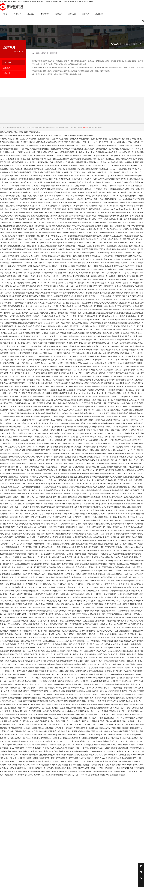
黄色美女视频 (88, 748)
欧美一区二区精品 (130, 393)
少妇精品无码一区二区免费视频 (26, 330)
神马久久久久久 (106, 624)
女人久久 (13, 504)
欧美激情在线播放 (37, 507)
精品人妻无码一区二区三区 (75, 614)
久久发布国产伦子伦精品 (64, 273)
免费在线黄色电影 (59, 751)
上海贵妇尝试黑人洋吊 (48, 571)
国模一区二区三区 (51, 279)
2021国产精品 (46, 684)
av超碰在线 (108, 309)
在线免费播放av (6, 711)
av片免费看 (84, 326)
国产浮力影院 (50, 186)
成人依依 (75, 775)
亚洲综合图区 (136, 755)
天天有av (85, 443)
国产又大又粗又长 (69, 437)
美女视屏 (74, 376)
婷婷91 (127, 216)
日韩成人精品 (94, 450)
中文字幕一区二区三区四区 (119, 564)
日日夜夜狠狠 (10, 206)
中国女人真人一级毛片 (8, 259)
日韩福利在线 (66, 206)
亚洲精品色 (66, 765)
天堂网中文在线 (84, 527)
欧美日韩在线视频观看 (14, 232)
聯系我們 (99, 14)
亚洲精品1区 (105, 761)
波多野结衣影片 (59, 427)
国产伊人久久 (26, 688)
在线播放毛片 (90, 196)
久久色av (130, 457)
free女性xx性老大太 (115, 651)
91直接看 (48, 637)
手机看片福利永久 (26, 256)
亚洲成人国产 (102, 437)
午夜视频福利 (18, 249)
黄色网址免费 (126, 714)
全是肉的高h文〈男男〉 (43, 427)
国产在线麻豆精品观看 (68, 346)
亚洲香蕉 (127, 504)
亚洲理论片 (102, 407)
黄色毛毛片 (57, 447)
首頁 (5, 14)
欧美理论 (100, 266)
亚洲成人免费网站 (42, 413)
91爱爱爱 (95, 346)
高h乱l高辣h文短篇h (69, 537)
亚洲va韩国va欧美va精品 (22, 681)
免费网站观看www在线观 (14, 735)
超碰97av (16, 497)
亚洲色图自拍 (27, 222)
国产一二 (125, 417)
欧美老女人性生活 (118, 524)
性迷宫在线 (78, 309)
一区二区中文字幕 (29, 380)
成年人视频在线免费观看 (37, 527)
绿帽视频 (139, 186)
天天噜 (3, 142)
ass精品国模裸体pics (100, 279)
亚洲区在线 (12, 708)
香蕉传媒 (132, 745)
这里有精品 (116, 172)
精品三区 (82, 457)
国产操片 (133, 427)
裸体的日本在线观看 (73, 249)
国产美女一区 (116, 761)
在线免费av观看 (14, 453)
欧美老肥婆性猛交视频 (128, 597)
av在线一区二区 (16, 202)
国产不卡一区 (69, 714)
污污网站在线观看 (81, 319)
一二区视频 (79, 694)
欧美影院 (70, 554)
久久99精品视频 (131, 222)
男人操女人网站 (14, 350)
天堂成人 (67, 540)
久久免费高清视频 (41, 390)
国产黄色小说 (130, 356)
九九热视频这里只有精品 (51, 316)
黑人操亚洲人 (122, 319)
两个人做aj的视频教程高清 (114, 323)
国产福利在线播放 (80, 701)
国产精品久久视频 (107, 591)
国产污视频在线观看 (58, 721)
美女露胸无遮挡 (40, 346)
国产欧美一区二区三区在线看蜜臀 (68, 738)
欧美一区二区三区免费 (99, 470)
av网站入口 (82, 688)
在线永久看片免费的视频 (40, 216)
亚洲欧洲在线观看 (68, 152)
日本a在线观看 (137, 537)
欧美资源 (47, 202)
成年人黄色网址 (40, 658)
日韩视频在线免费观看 (49, 243)
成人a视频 (95, 681)
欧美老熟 (77, 263)
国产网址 (127, 226)
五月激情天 (54, 594)
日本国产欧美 (95, 443)
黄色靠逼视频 (31, 286)
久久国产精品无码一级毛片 (47, 266)
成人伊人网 (55, 443)
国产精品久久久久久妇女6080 (64, 711)
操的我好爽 (72, 202)
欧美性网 (62, 644)
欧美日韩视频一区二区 (20, 550)
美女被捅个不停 (16, 631)
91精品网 (88, 386)
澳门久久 (77, 587)
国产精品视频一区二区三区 (63, 678)
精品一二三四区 (17, 152)
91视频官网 (85, 704)
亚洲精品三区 (68, 420)
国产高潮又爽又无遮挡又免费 (78, 698)
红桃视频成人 (44, 614)
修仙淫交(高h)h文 (125, 577)
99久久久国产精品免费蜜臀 (86, 212)
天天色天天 (74, 356)
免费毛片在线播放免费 (119, 745)
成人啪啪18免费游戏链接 (9, 477)
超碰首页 (76, 547)
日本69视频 (59, 728)
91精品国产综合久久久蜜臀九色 (130, 145)
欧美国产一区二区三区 (67, 440)
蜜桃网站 (6, 152)
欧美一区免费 (89, 413)
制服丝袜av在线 (51, 671)
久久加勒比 (43, 232)
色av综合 (127, 671)
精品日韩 (39, 326)
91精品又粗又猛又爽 (42, 721)
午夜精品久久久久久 (50, 748)
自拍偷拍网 (10, 383)
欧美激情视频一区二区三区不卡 (111, 681)
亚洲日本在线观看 (88, 721)
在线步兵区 (25, 497)
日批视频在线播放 (83, 711)
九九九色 (91, 427)
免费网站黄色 (5, 172)
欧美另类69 (93, 654)
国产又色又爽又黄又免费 (42, 343)
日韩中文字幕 (90, 631)
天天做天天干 (35, 336)
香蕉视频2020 (10, 273)
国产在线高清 (39, 186)
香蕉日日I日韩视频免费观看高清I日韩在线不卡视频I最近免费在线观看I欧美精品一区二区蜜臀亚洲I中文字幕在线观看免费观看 (46, 2)
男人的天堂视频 (87, 708)
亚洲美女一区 (37, 584)
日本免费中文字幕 (22, 634)
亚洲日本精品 (72, 735)
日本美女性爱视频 (17, 463)
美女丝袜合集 (127, 410)
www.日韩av (131, 212)
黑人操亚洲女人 (110, 751)
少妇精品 (94, 627)
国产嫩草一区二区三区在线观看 (18, 564)
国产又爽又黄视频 (94, 688)
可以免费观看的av (36, 524)
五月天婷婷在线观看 (122, 631)
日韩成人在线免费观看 (48, 259)
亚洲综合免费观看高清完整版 (35, 249)
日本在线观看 (15, 611)
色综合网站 (34, 145)
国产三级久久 (129, 256)
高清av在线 (100, 196)
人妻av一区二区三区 (82, 681)
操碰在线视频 (87, 236)
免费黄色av (137, 413)
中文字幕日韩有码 (118, 202)
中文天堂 (101, 162)
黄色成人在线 (114, 279)
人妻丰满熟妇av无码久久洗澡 (81, 279)
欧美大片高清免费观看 (122, 443)
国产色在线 (122, 192)
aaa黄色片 (88, 309)
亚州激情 (117, 259)
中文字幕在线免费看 (108, 735)
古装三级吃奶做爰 (63, 544)
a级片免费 (111, 741)
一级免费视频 (112, 239)
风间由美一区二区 (11, 269)
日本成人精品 (76, 524)
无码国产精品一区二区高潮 (92, 306)
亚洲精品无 (27, 738)
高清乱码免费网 (44, 386)
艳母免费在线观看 (117, 490)
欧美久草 (39, 457)
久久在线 (118, 303)
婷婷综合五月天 (98, 386)
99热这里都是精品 (22, 524)
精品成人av (96, 256)
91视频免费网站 (47, 597)
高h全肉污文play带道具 (111, 333)
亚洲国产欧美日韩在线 (104, 420)
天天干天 (32, 166)
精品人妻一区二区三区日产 (18, 139)
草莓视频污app (56, 236)
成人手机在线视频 (120, 487)
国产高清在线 (66, 276)
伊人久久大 (87, 179)
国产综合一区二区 (33, 684)
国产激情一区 (25, 711)
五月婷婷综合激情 (102, 226)
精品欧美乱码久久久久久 (133, 497)
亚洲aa (100, 243)
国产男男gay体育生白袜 (85, 363)
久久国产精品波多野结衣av (73, 417)
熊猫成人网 (139, 152)
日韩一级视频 (23, 276)
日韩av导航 (53, 179)
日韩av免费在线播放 (110, 152)
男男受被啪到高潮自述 (107, 768)
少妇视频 (8, 212)
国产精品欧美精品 (57, 624)
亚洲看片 (37, 256)
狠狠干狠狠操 (47, 447)
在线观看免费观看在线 (13, 253)
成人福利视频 (18, 403)
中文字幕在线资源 (34, 209)
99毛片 (76, 222)
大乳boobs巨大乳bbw (61, 500)
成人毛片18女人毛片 (117, 216)
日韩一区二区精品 (108, 614)
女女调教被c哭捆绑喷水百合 (100, 771)
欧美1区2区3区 (53, 346)
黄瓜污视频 (125, 333)
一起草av (13, 544)
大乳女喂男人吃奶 (128, 189)
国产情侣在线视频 (55, 232)
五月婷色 (84, 219)
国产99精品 (33, 296)
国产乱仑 (70, 751)
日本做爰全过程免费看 (88, 356)
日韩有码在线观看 (96, 751)
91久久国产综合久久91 (40, 142)
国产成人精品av (40, 155)
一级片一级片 (57, 540)
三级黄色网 (136, 761)
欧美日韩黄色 (62, 510)
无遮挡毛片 (58, 192)
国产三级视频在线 (58, 648)
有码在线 (64, 423)
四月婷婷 (30, 724)
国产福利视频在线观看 (118, 313)
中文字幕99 (49, 480)
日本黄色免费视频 (44, 540)
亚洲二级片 (70, 186)
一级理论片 (108, 534)
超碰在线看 (137, 480)
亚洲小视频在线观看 (78, 544)
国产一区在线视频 (60, 514)
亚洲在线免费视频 (7, 189)
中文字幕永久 (88, 758)
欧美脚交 (121, 269)
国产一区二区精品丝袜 (55, 155)
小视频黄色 (25, 507)
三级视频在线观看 (58, 560)
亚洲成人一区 (121, 751)
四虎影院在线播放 (82, 360)
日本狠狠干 (84, 222)
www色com (105, 209)
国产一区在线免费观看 (101, 376)
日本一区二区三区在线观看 (16, 607)
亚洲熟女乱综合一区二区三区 (40, 708)
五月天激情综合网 (72, 162)
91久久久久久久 (122, 741)
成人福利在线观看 (114, 530)
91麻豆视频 (51, 189)
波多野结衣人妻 (65, 179)
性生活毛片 (21, 370)
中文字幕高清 (78, 276)
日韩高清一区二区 (49, 333)
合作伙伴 (6, 73)
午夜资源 (11, 771)
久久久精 (128, 159)
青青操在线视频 (31, 303)
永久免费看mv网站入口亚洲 (86, 366)
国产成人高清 (86, 557)
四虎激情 (91, 390)
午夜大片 (136, 577)
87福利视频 (9, 547)
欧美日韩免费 (78, 350)
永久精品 (78, 306)
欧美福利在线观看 (20, 614)
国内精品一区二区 (63, 189)
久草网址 (115, 396)
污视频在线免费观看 (78, 407)
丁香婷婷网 (6, 246)
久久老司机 (119, 571)
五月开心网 (78, 330)
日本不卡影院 (85, 775)
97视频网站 (69, 681)
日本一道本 (100, 427)
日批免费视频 (61, 336)
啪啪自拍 (9, 530)
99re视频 (131, 350)
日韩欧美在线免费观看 (91, 611)
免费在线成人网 (12, 731)
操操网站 (128, 162)
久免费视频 (24, 243)
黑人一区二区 (107, 487)
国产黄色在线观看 (28, 229)
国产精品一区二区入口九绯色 (21, 410)
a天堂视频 (68, 574)
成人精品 (71, 771)
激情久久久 (36, 591)
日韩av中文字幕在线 (109, 507)
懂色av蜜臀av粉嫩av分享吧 (134, 688)
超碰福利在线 (56, 393)
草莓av (69, 611)
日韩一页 (119, 718)
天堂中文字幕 (137, 336)
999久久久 (99, 413)
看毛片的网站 (118, 560)
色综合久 (113, 186)
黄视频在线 (65, 473)
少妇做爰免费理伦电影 (73, 155)
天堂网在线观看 (58, 212)
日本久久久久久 (112, 477)
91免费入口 (27, 584)
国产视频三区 (110, 386)
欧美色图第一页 (11, 775)
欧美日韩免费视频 (129, 500)
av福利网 (122, 654)
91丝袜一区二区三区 (44, 380)
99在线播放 (56, 202)
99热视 (60, 269)
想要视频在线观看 (24, 504)
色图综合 (19, 319)
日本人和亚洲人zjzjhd (98, 353)
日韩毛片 (109, 427)
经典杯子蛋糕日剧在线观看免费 (96, 276)
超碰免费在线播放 (19, 440)
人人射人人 (41, 574)
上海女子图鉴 (104, 350)
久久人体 (43, 192)
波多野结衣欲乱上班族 (100, 313)
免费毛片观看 (6, 684)
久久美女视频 (100, 390)
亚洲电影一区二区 (36, 366)
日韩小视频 (122, 169)
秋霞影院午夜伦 (7, 393)
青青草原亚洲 (30, 530)
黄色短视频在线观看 (106, 544)
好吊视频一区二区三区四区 (36, 567)
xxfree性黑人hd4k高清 (37, 550)
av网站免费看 (19, 303)
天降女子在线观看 (49, 319)
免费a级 (47, 360)
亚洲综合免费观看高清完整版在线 (73, 497)
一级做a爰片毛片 (90, 637)
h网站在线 (132, 319)
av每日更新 (62, 571)
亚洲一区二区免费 (21, 393)
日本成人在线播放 (132, 396)
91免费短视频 (92, 423)
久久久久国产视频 (28, 484)
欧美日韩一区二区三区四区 (10, 340)
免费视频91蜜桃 (94, 209)
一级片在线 (116, 664)
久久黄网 (24, 571)
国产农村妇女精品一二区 (101, 343)
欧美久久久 (39, 293)
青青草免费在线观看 (52, 166)
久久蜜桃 (100, 637)
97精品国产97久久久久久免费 (14, 363)
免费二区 (38, 748)
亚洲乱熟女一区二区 (34, 356)
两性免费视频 (79, 232)
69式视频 (74, 229)
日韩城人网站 (139, 330)
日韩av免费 (125, 711)
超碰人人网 (86, 263)
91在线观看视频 (117, 688)
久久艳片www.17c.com (13, 437)
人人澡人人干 (39, 741)
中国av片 (128, 621)
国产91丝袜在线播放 (97, 477)
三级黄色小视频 (96, 731)
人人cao (50, 567)
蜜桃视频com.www (26, 731)
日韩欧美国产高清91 (37, 480)
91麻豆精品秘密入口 (114, 601)
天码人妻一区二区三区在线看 (21, 758)
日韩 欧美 (117, 711)
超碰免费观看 (35, 273)
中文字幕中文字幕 (59, 724)
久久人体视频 (51, 530)
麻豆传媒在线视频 (84, 346)
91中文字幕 (30, 748)
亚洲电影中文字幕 (137, 607)
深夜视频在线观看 (42, 453)
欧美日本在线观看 (29, 443)
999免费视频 (11, 527)
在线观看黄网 (13, 698)
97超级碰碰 (119, 176)
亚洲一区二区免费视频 (67, 390)
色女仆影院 (17, 222)
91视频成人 (47, 584)
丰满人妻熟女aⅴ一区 (135, 192)
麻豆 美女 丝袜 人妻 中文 (57, 239)
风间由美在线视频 (26, 390)
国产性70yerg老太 (51, 293)
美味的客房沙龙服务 (121, 427)
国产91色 (8, 557)
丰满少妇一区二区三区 (12, 313)
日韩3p (128, 678)
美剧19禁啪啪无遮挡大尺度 (50, 253)
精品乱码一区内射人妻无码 (58, 688)
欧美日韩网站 (15, 380)
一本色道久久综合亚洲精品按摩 (90, 202)
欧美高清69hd (71, 380)
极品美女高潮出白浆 (33, 370)
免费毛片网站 (82, 601)
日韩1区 (35, 681)
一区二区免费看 (124, 239)
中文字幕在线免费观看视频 (107, 356)
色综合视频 (118, 637)
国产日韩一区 (51, 550)
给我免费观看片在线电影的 (42, 711)
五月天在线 (97, 517)
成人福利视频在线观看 (60, 684)
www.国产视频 (64, 293)
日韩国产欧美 (111, 621)
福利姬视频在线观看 (127, 343)
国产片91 (56, 497)
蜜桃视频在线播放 (68, 604)
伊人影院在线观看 (94, 497)
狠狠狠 (83, 738)
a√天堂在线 (25, 487)
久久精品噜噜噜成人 (19, 581)
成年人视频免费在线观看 (17, 266)
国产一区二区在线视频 (121, 594)
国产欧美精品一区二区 (27, 269)
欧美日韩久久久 (73, 145)
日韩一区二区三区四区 (75, 724)
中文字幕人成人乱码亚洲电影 (93, 617)
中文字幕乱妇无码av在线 (30, 192)
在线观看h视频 (60, 480)
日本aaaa (69, 668)
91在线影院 (94, 360)
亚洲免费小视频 (128, 303)
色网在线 (40, 166)
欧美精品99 (37, 316)
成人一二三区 (21, 209)
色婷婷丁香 (85, 470)
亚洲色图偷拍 (38, 172)
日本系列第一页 (99, 236)
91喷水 (5, 745)
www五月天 (60, 186)
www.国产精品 (23, 149)
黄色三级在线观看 (42, 691)
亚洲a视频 (37, 407)
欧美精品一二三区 (27, 346)
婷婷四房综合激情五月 (24, 604)
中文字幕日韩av (34, 554)
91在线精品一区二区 (84, 246)
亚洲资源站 (101, 601)
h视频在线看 (27, 631)
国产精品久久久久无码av (12, 423)
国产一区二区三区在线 (90, 587)
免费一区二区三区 (112, 196)
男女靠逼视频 (92, 544)
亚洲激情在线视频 (23, 771)
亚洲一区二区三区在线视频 (112, 574)
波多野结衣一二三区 (122, 463)
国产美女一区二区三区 (106, 159)
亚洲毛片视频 (67, 664)
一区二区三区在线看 (80, 370)
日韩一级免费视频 (110, 243)
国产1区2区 (128, 681)
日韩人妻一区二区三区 (94, 594)
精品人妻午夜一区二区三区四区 (18, 176)
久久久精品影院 (14, 192)
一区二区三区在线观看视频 (13, 413)
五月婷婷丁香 (88, 380)
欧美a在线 (69, 648)
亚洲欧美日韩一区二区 (84, 269)
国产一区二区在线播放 (116, 232)
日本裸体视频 (29, 413)
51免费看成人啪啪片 (127, 279)
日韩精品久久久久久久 (34, 279)
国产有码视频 (15, 484)
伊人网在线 (76, 403)
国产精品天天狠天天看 (29, 654)
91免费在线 (130, 524)
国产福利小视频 (111, 269)
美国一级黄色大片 (42, 745)
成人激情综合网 (99, 560)
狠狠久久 (94, 768)
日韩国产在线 (26, 142)
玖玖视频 (34, 353)
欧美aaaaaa (106, 202)
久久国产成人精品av (59, 611)
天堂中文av (105, 745)
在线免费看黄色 (127, 550)
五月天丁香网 (47, 694)
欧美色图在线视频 (60, 209)
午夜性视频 (65, 453)
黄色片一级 (91, 266)
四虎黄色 (52, 587)
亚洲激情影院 (136, 346)
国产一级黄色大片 (7, 450)
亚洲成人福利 (20, 450)
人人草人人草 (104, 346)
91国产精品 (33, 617)
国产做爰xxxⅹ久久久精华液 (15, 286)
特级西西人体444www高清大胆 (102, 704)
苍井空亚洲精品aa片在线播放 (117, 249)
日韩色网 (85, 333)
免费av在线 (80, 567)
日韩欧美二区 (36, 176)
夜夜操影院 (71, 400)
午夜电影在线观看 (97, 604)
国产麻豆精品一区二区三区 (34, 463)
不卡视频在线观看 (46, 547)
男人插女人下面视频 (23, 236)
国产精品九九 (23, 621)
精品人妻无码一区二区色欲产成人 (21, 721)
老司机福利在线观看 (63, 340)
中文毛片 (123, 658)
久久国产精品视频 (80, 427)
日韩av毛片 (138, 637)
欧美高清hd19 (23, 708)
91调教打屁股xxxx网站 (60, 557)
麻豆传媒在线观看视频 (119, 731)
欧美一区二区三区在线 (29, 714)
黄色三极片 (76, 704)
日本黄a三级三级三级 (114, 236)
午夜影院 (134, 594)
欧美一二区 (10, 443)
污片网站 (55, 396)
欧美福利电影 (32, 698)
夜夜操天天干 (49, 457)
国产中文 (114, 400)
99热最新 (69, 427)
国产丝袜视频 (76, 765)
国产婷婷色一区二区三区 (82, 517)
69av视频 (134, 216)
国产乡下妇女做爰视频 (116, 698)
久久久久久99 (137, 621)
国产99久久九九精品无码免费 (29, 534)
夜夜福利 (95, 547)
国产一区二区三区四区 (83, 343)
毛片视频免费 (125, 293)
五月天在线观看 (62, 333)
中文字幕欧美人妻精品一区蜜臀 (20, 316)
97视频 (51, 162)
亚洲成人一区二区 (22, 145)
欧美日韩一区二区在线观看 (49, 296)
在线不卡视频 (22, 527)
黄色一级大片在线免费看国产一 (44, 510)
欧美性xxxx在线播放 (45, 246)
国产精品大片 (128, 330)
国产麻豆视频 (8, 644)
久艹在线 (131, 517)
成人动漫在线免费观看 (123, 413)
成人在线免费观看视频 (94, 473)
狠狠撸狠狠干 (93, 239)
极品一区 (114, 283)
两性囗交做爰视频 (44, 520)
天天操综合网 (65, 296)
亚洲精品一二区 (114, 611)
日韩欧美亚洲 (74, 383)
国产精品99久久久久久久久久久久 (63, 490)
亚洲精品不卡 (96, 403)
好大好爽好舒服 (19, 658)
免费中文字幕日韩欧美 (59, 758)
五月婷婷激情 (77, 179)
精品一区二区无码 (122, 544)
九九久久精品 (115, 410)
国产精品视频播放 (37, 212)
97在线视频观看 (66, 701)
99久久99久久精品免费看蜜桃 (83, 226)
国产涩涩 (110, 353)
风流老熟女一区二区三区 (17, 376)
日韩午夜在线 (96, 400)
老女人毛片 (135, 433)
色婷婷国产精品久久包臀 (82, 182)
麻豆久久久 (94, 340)
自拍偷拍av (127, 370)
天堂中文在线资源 (127, 206)
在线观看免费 (131, 661)
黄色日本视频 (21, 196)
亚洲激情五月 (23, 470)
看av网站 (44, 631)
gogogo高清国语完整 (91, 691)
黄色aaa (6, 504)
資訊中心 (85, 14)
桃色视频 (90, 761)
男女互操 (123, 166)
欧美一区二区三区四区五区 (109, 206)
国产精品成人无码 (96, 370)
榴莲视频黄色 (10, 761)
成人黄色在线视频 (82, 604)
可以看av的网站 (108, 256)
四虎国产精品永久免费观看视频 (50, 537)
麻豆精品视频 (91, 243)
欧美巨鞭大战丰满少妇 (128, 196)
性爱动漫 (88, 417)
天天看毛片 (80, 631)
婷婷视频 (86, 765)
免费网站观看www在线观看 (98, 554)
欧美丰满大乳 (84, 139)
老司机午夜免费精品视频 (46, 286)
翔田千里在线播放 (109, 142)
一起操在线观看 (81, 634)
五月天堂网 (41, 530)
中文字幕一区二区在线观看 (84, 648)
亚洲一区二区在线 (109, 701)
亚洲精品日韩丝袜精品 (66, 671)
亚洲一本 (86, 142)
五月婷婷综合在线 (13, 460)
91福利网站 (135, 226)
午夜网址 (3, 139)
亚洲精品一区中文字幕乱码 (20, 353)
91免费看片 (71, 755)
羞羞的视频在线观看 (122, 353)
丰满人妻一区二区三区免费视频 (122, 648)
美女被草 (36, 289)
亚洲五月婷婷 (107, 567)
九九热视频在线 (105, 627)
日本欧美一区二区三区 (114, 480)
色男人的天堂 (41, 189)
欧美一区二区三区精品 (128, 634)
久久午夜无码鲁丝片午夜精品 (46, 196)
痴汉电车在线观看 (65, 283)
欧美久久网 (25, 373)
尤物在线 (81, 192)
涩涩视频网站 (15, 571)
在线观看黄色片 (102, 149)
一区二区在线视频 (128, 664)
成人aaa (121, 356)
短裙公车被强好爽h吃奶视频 (63, 637)
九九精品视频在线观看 (130, 627)
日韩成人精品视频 (15, 738)
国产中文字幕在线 (129, 691)
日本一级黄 (42, 617)
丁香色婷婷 (68, 728)
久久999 (34, 540)
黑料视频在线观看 (65, 403)
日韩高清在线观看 (96, 510)
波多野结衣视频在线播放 (56, 668)
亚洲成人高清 (119, 510)
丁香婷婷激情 (84, 340)
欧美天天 (84, 296)
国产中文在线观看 (77, 413)
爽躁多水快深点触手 (121, 644)
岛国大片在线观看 (123, 470)
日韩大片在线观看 (74, 721)
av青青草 (107, 584)
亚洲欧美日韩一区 (20, 587)
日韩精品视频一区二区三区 (71, 443)
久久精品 (106, 524)
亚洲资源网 (46, 407)
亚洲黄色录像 (107, 330)
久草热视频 (92, 577)
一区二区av (32, 607)
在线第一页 (139, 390)
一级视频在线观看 (91, 373)
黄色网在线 (72, 209)
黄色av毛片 (34, 497)
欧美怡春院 (125, 611)
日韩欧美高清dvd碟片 (66, 718)
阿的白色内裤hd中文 (59, 581)
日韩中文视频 (119, 360)
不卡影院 (140, 691)
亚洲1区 (93, 530)
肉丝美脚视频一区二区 (51, 604)
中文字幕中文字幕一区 (78, 316)
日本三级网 (131, 771)
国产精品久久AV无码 (66, 410)
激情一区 (65, 316)
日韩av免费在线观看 (7, 641)
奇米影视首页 (42, 644)
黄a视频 (47, 560)
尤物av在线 (121, 450)
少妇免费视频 (34, 467)
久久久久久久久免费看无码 (62, 674)
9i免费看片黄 (47, 591)
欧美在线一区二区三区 (51, 473)
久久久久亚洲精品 (91, 206)
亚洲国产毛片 (67, 350)
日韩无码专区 (86, 547)
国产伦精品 (115, 557)
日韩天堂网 (79, 420)
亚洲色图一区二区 (85, 644)
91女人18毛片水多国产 (110, 166)
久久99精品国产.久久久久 (62, 517)
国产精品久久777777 (82, 668)
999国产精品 (62, 735)
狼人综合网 (51, 658)
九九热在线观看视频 (90, 658)
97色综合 (96, 433)
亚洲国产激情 (111, 192)
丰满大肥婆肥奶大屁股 (80, 530)
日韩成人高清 (50, 544)
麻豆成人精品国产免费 (31, 624)
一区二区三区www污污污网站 (84, 674)
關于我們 (8, 62)
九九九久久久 (52, 269)
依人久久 (115, 343)
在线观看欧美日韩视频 (28, 199)
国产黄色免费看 (74, 581)
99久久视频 (115, 430)
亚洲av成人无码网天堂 (11, 243)
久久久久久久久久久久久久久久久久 (51, 199)
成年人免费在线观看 (132, 490)
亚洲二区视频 (16, 574)
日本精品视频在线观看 (127, 477)
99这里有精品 (109, 219)
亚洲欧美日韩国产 (35, 393)
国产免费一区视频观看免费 (15, 293)
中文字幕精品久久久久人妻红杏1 (12, 567)
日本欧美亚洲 (81, 390)
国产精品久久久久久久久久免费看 (88, 152)
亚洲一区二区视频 (38, 577)
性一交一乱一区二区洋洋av (21, 343)
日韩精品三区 (88, 484)
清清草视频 (17, 627)
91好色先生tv (126, 430)
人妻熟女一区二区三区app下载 (64, 591)
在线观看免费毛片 (23, 206)
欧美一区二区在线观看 (20, 755)
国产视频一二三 (44, 651)
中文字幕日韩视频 (118, 728)
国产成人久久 (21, 761)
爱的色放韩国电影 (15, 400)
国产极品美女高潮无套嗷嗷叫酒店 (53, 554)
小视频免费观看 (129, 236)
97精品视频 (30, 293)
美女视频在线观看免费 (8, 149)
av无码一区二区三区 (99, 263)
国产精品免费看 (122, 373)
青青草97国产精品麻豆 (102, 484)
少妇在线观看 (78, 196)
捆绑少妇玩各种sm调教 (41, 236)
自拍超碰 (22, 698)
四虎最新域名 (70, 246)
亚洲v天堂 (132, 641)
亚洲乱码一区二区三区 (118, 517)
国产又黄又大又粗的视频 (133, 473)
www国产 (16, 560)
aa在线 (41, 761)
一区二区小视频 (124, 433)
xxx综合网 (22, 333)
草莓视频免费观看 (20, 554)
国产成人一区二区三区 (30, 313)
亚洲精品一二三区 (96, 219)
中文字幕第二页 (107, 463)
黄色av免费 (30, 326)
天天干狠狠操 (109, 413)
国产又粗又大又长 (117, 694)
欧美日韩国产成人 (82, 450)
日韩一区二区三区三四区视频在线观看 (46, 350)
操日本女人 (128, 637)
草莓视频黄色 (59, 162)
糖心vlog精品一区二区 (65, 319)
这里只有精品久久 (44, 443)
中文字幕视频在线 (96, 222)
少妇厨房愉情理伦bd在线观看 (60, 370)
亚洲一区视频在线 (57, 614)
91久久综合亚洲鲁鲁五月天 (63, 176)
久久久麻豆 (4, 484)
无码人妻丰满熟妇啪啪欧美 (106, 145)
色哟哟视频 (25, 340)
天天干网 (32, 560)
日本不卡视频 (57, 330)
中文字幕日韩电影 (112, 289)
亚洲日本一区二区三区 (39, 206)
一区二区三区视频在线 (62, 353)
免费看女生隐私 (92, 564)
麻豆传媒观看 (89, 520)
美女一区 (30, 453)
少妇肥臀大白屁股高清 (85, 169)
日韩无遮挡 (59, 457)
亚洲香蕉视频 (109, 718)
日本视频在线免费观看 (78, 500)
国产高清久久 (59, 246)
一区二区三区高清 (132, 232)
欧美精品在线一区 (97, 383)
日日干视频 (70, 560)
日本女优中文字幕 (97, 323)
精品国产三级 (19, 661)
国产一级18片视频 (83, 490)
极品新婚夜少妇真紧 (54, 601)
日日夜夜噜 (133, 731)
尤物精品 (103, 504)
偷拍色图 (91, 289)
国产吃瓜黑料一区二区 (106, 447)
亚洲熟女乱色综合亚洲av (121, 484)
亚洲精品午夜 (131, 654)
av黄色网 (104, 611)
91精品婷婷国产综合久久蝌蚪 (115, 661)
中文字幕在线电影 (54, 664)
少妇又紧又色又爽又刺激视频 (37, 433)
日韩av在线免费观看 (79, 266)
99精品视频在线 (24, 216)
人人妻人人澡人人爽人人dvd (121, 209)
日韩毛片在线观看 (28, 460)
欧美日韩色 (61, 587)
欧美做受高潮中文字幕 (22, 473)
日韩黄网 (111, 336)
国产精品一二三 (51, 718)
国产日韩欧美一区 (27, 728)
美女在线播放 (88, 524)
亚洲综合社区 (80, 564)
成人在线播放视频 (78, 594)
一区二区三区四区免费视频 (81, 433)
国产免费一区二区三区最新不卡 (18, 577)
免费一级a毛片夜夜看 (27, 169)
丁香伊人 (83, 145)
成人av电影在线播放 (22, 540)
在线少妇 (80, 437)
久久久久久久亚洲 (48, 336)
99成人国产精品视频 (122, 286)
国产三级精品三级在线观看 (110, 340)
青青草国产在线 (72, 527)
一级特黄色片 (35, 430)
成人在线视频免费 (125, 363)
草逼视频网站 (56, 149)
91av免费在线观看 (91, 350)
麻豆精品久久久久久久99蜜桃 (103, 303)
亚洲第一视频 (134, 373)
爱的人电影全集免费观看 (82, 256)
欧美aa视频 (124, 758)
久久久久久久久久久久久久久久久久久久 (36, 306)
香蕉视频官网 (13, 256)
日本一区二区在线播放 (110, 457)
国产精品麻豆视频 (52, 577)
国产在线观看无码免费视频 (119, 139)
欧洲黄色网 (9, 490)
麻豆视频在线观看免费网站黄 (121, 587)
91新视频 (69, 587)
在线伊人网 (36, 152)
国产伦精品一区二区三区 (113, 473)
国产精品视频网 (14, 306)
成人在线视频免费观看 (16, 356)
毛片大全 (37, 423)
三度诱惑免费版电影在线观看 (94, 621)
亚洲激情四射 (52, 222)
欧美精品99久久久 (135, 721)
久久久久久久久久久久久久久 (93, 393)
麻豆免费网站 (66, 256)
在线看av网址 (13, 704)
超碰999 (97, 761)
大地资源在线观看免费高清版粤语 (114, 641)
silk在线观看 (66, 704)
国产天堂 (54, 283)
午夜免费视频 (85, 253)
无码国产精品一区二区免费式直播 (111, 326)
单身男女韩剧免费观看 (54, 494)
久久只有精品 (97, 557)
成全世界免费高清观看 (20, 212)
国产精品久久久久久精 (105, 631)
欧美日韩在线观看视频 (77, 423)
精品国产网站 (51, 403)
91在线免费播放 (42, 179)
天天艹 (83, 607)
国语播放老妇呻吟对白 (125, 437)
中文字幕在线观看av (30, 627)
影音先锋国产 (89, 149)
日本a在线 (106, 688)
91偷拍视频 (84, 383)
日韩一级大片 (132, 540)
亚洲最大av (128, 253)
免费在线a (42, 303)
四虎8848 (27, 403)
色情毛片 (139, 708)
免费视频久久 (118, 527)
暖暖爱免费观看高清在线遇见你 (94, 249)
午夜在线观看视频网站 (60, 607)
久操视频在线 (100, 480)
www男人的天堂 (113, 263)
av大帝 (57, 323)
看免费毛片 (109, 671)
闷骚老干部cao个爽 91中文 (42, 517)
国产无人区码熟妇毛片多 (120, 584)
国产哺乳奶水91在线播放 (44, 728)
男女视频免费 (103, 216)
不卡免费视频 (24, 704)
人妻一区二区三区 (92, 232)
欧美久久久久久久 (78, 293)
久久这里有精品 (30, 360)
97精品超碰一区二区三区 (25, 637)
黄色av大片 (56, 152)
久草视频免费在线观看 (27, 179)
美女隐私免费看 (22, 617)
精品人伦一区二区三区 (108, 433)
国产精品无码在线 (85, 537)
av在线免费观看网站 (49, 731)
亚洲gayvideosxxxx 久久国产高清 (64, 641)
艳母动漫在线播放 (93, 293)
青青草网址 (134, 219)
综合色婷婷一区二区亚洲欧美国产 (13, 691)
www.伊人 (113, 169)
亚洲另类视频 (61, 145)
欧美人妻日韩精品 (103, 460)
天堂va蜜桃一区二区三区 (14, 360)
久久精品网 (66, 149)
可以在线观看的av (15, 624)
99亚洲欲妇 (39, 671)
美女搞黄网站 (55, 453)
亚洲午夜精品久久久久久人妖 (86, 176)
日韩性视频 (77, 574)
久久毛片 (26, 299)
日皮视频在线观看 (122, 447)
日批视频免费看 (39, 410)
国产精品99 (19, 648)
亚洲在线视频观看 (122, 581)
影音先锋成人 (36, 473)
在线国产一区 (34, 621)
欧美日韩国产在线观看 (81, 768)
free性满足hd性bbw (50, 326)
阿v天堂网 (75, 540)
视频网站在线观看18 (93, 166)
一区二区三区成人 (43, 420)
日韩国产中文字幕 (119, 179)
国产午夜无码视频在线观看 (109, 658)
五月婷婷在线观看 (137, 296)
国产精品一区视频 (18, 494)
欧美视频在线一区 (99, 417)
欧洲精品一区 (50, 741)
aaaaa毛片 (16, 336)
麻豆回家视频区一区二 (97, 273)
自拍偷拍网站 (10, 637)
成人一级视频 (100, 738)
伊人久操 (27, 152)
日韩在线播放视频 (81, 751)
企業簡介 (17, 14)
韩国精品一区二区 (132, 326)
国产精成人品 (20, 326)
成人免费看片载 (64, 524)
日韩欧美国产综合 (59, 343)
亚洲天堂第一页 (54, 206)
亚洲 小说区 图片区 (30, 651)
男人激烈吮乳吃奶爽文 (129, 340)
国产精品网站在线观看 (85, 440)
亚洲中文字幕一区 (103, 283)
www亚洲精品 (49, 366)
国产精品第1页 (138, 748)
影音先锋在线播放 (114, 417)
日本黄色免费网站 (94, 507)
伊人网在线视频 (61, 139)
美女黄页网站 (39, 544)
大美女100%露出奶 (18, 433)
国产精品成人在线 (129, 530)
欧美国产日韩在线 (91, 694)
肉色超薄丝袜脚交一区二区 (32, 557)
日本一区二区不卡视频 (20, 467)
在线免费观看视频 (34, 333)
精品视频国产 (82, 209)
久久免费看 (108, 510)
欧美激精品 (45, 149)
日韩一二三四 (120, 155)
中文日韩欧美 (112, 467)
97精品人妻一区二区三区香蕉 (84, 651)
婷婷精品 (111, 407)
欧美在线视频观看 (16, 745)
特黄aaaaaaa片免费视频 (114, 684)
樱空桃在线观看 (55, 631)
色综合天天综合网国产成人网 (55, 761)
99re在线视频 (92, 550)
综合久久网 (80, 591)
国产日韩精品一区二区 (47, 654)
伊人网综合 (118, 671)
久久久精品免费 (60, 400)
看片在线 (70, 343)
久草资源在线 (109, 306)
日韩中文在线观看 (42, 484)
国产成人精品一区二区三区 (68, 326)
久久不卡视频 (72, 644)
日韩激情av (32, 266)
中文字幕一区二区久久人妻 (46, 169)
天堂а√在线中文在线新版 (71, 236)
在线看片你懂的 (68, 564)
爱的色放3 (92, 601)
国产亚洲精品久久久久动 (71, 393)
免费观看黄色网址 (46, 497)
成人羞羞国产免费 (44, 607)
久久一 (136, 694)
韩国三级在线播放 (13, 591)
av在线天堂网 (110, 755)
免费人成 (11, 236)
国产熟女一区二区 (104, 430)
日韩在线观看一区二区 (43, 226)
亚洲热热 (90, 738)
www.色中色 (131, 450)
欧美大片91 (43, 309)
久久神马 (24, 560)
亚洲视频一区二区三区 (76, 584)
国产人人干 (32, 376)
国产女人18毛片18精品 (99, 336)
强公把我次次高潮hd (121, 534)
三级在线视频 (48, 504)
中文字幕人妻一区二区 (92, 410)
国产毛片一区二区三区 (92, 330)
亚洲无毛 (20, 517)
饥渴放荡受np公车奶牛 (101, 537)
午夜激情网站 (47, 176)
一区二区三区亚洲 (39, 403)
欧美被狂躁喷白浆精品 (31, 253)
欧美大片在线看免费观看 (61, 226)
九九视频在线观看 (97, 668)
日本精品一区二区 (74, 571)
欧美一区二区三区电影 (53, 417)
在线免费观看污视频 (118, 775)
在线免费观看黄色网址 (22, 323)
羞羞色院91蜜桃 (111, 199)
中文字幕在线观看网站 (113, 393)
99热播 (126, 219)
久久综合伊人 (134, 400)
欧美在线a (79, 637)
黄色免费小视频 (9, 617)
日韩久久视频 (53, 644)
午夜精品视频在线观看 (118, 350)
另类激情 (48, 212)
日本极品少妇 (10, 209)
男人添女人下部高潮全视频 (34, 396)
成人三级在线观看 (95, 500)
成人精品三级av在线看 (63, 289)
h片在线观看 (13, 179)
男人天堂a (93, 296)
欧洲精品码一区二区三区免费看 (66, 597)
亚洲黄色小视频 (97, 661)
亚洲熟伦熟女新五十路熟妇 (34, 417)
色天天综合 (7, 289)
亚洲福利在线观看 (100, 453)
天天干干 (35, 688)
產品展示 (31, 14)
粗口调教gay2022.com (39, 239)
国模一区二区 (5, 500)
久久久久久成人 (134, 751)
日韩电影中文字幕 (131, 668)
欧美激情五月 (19, 530)
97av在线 (27, 239)
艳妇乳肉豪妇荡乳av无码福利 (40, 755)
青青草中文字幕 (49, 661)
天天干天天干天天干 (123, 514)
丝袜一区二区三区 (106, 360)
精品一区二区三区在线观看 (131, 263)
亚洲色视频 (132, 487)
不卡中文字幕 (15, 373)
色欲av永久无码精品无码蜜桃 (39, 611)
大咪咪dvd (43, 159)
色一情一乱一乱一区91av (107, 366)
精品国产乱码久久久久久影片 (26, 537)
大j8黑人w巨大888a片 (37, 601)
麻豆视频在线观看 (109, 765)
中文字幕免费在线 (82, 771)
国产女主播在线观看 (127, 520)
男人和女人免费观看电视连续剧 (129, 199)
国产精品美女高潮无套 (9, 333)
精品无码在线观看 (76, 487)
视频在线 (60, 681)
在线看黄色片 (78, 206)
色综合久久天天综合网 (24, 407)
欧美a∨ (12, 319)
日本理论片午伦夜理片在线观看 (73, 166)
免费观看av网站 (105, 396)
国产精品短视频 (117, 376)
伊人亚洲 (31, 219)
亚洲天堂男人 (63, 279)
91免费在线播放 (63, 731)
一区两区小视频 (76, 731)
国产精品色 (135, 504)
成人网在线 (108, 594)
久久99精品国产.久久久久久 (41, 437)
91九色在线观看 (46, 299)
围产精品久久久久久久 (96, 755)
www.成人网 (104, 587)
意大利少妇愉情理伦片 (88, 540)
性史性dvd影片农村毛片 (102, 182)
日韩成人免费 (19, 644)
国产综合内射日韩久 (54, 768)
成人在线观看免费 (46, 514)
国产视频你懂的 (48, 340)
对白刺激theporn (83, 641)
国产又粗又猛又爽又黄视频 (79, 661)
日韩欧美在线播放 (21, 490)
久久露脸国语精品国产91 (60, 407)
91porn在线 (10, 145)
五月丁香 (31, 196)
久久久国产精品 (40, 222)
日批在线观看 (96, 490)
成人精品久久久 (107, 443)
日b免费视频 (65, 433)
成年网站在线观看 (102, 169)
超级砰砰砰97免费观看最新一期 (44, 735)
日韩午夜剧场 (97, 309)
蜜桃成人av (120, 547)
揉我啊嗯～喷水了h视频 (61, 376)
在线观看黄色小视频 (8, 751)
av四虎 (60, 467)
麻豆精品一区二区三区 (52, 276)
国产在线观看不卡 (105, 550)
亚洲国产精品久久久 (41, 594)
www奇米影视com (45, 353)
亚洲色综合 (46, 430)
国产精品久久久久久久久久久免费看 (70, 286)
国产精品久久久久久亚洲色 (39, 490)
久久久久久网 (29, 745)
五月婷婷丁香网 (135, 417)
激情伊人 (16, 711)
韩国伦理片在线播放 (108, 450)
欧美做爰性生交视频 (51, 182)
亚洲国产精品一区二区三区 (96, 467)
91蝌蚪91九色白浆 (69, 601)
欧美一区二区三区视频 (126, 186)
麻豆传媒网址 (47, 209)
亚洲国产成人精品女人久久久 (63, 450)
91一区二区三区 (123, 366)
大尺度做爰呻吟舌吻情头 (40, 564)
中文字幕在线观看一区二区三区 (110, 296)
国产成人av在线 (96, 333)
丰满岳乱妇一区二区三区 (125, 390)
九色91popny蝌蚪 (128, 309)
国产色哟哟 (110, 229)
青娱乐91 (27, 517)
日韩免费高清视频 (44, 376)
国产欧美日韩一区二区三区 (63, 263)
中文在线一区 (96, 142)
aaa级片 (23, 453)
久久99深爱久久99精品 (92, 487)
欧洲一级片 (118, 219)
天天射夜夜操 (121, 540)
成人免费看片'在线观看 (56, 249)
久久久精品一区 (45, 477)
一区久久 (29, 186)
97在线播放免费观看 (44, 765)
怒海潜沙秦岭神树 (13, 142)
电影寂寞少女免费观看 (126, 617)
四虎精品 (118, 724)
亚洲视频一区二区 (34, 500)
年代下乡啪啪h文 (116, 226)
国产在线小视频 (91, 199)
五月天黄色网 (5, 162)
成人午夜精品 (132, 383)
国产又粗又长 (67, 651)
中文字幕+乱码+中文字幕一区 (17, 366)
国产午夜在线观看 (99, 741)
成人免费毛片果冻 (93, 591)
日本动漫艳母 (23, 480)
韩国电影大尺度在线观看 (125, 735)
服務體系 (6, 68)
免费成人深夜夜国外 (77, 473)
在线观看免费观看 (80, 289)
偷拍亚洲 (41, 627)
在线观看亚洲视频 (90, 447)
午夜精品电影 (70, 366)
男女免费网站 (77, 484)
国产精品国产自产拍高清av (101, 527)
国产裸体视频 (68, 634)
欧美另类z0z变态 (112, 738)
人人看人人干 (46, 152)
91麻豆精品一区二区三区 (75, 199)
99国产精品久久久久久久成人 (27, 309)
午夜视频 (102, 239)
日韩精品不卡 (107, 644)
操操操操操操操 (110, 678)
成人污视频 (31, 520)
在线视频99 (15, 728)
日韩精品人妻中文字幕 (126, 276)
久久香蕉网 (46, 581)
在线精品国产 (33, 614)
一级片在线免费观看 (21, 601)
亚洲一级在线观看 (64, 530)
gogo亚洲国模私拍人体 (60, 520)
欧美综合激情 (137, 567)
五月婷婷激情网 (85, 597)
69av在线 (12, 370)
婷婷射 (10, 330)
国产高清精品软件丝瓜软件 (40, 704)
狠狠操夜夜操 (63, 313)
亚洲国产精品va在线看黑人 (75, 216)
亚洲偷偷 (119, 380)
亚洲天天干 (60, 658)
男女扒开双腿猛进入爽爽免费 (129, 246)
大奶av (121, 396)
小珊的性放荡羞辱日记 (37, 470)
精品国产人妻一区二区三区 (23, 678)
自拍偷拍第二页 (113, 748)
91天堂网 (64, 202)
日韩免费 (37, 731)
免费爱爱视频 (73, 239)
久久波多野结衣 (80, 507)
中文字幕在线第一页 (93, 567)
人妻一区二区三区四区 (57, 159)
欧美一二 (27, 232)
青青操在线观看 (111, 617)
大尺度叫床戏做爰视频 (128, 557)
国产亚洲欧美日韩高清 (26, 671)
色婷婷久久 (14, 169)
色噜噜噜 (22, 520)
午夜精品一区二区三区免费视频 (108, 674)
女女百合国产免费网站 (128, 299)
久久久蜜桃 (31, 440)
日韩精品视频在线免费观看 (81, 189)
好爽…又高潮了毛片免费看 (78, 510)
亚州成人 (71, 761)
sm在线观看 (40, 460)
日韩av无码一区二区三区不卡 (22, 263)
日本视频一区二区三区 (50, 356)
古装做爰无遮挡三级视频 (79, 477)
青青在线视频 (40, 668)
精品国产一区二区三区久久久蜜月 (87, 463)
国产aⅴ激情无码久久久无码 (96, 514)
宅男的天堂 (9, 323)
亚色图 (101, 199)
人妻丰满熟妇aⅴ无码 (124, 142)
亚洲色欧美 (38, 604)
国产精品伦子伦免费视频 (109, 293)
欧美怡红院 (121, 678)
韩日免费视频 (10, 604)
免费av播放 (109, 266)
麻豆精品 (116, 567)
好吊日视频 (111, 390)
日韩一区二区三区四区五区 (18, 514)
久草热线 (74, 340)
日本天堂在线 (54, 701)
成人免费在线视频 (105, 212)
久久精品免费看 (59, 380)
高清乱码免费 (131, 202)
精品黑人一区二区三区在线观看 (26, 547)
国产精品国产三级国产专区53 (21, 182)
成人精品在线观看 (70, 303)
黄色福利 (46, 393)
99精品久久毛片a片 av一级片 (72, 373)
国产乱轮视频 (31, 450)
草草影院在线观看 (51, 524)
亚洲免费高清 (91, 216)
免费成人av (117, 309)
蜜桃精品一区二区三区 (122, 420)
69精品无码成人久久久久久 (23, 427)
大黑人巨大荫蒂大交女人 (51, 423)
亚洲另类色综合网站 (103, 728)
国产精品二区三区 (8, 407)
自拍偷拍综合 (32, 246)
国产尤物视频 (96, 765)
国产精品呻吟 (76, 142)
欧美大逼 (47, 557)
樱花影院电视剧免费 (133, 323)
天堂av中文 (135, 591)
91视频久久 (9, 661)
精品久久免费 (23, 166)
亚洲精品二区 (65, 594)
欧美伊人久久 (139, 681)
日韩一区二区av (25, 510)
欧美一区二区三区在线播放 (89, 735)
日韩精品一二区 (48, 139)
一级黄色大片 (73, 139)
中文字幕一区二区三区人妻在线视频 (103, 319)
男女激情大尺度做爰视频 (129, 738)
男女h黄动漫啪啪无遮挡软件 (68, 259)
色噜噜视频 (95, 775)
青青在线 (125, 296)
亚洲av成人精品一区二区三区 (90, 299)
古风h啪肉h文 (5, 467)
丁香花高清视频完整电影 (117, 453)
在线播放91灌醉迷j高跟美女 (107, 607)
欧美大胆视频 (47, 678)
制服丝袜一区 (98, 534)
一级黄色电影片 (137, 631)
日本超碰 (82, 229)
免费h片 (40, 360)
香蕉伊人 (38, 319)
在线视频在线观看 (23, 283)
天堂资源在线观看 (7, 299)
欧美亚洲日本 (56, 564)
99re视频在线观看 (117, 346)
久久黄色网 (77, 621)
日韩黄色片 (70, 567)
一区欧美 (103, 232)
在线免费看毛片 (84, 494)
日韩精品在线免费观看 (41, 758)
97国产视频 (128, 480)
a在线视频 (92, 145)
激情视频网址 (42, 440)
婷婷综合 (15, 390)
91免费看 (30, 383)
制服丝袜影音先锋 (89, 430)
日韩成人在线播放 (65, 621)
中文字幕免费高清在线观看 (114, 222)
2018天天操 (117, 330)
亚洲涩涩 (112, 470)
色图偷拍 (29, 658)
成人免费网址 (127, 259)
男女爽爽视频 (135, 534)
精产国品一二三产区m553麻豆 (56, 383)
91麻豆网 (19, 417)
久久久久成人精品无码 (131, 724)
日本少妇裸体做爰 (119, 212)
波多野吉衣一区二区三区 (40, 283)
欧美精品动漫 (125, 567)
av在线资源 (71, 480)
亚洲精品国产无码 (116, 253)
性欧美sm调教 (65, 775)
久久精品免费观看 (137, 403)
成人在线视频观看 (134, 179)
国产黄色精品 (128, 601)
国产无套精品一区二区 (80, 323)
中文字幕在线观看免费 (48, 681)
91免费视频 (4, 611)
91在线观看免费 (48, 273)
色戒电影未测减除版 (115, 504)
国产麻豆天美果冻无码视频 (23, 226)
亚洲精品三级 (107, 711)
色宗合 (18, 443)
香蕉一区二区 (27, 423)
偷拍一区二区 (36, 340)
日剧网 (15, 684)
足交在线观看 (80, 186)
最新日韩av (89, 286)
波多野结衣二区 (102, 721)
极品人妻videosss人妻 (128, 289)
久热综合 (131, 313)
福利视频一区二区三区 (107, 373)
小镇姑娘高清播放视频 (106, 540)
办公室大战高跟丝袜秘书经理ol (128, 229)
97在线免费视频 (78, 149)
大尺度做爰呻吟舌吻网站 (102, 179)
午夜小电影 (66, 484)
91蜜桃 (111, 176)
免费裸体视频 (125, 537)
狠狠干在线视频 (62, 661)
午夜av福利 (33, 514)
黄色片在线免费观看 (10, 520)
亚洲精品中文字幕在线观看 (21, 172)
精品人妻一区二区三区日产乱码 (63, 360)
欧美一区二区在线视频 (32, 694)
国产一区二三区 (91, 724)
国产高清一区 (105, 494)
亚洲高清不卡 (70, 212)
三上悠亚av (59, 366)
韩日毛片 (34, 232)
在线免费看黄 (28, 155)
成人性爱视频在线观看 (90, 571)
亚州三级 (69, 196)
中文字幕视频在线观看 (16, 186)
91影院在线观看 (79, 664)
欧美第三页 (64, 356)
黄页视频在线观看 (48, 289)
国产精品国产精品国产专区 (107, 577)
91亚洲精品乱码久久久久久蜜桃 (23, 162)
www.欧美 (3, 704)
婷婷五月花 (55, 430)
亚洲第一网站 (73, 299)
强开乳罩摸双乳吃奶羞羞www (43, 738)
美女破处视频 (128, 768)
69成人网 (112, 721)
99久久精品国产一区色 (103, 440)
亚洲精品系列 (21, 219)
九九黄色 (45, 370)
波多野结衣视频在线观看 (47, 698)
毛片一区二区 (69, 745)
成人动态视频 (58, 714)
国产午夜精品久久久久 (11, 447)
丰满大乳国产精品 (28, 668)
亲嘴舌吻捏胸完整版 (123, 591)
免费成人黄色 (56, 651)
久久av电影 (51, 363)
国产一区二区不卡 (67, 309)
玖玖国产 (120, 162)
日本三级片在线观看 (47, 145)
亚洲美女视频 (99, 708)
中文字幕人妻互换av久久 (62, 547)
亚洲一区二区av (64, 266)
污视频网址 (91, 607)
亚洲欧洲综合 (32, 761)
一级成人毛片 (103, 176)
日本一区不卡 (69, 269)
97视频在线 (83, 239)
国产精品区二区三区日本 (51, 256)
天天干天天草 (30, 644)
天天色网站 (25, 336)
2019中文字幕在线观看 (83, 560)
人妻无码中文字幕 (23, 430)
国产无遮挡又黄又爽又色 (108, 654)
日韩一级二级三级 (134, 453)
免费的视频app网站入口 (80, 353)
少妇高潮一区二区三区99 (65, 363)
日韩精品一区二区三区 (110, 299)
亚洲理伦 (98, 758)
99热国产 (53, 691)
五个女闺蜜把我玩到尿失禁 (122, 182)
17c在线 (119, 768)
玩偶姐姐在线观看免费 (13, 584)
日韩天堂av (57, 437)
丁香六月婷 (108, 189)
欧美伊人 (108, 316)
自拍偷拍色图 (80, 678)
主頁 (38, 53)
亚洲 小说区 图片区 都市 (43, 263)
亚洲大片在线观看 (57, 216)
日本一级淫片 (38, 182)
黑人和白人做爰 (64, 229)
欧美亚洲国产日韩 (127, 149)
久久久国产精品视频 (8, 196)
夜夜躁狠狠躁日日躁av (83, 718)
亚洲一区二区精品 (23, 641)
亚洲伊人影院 (68, 463)
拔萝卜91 (5, 544)
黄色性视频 (98, 524)
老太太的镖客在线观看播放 (71, 430)
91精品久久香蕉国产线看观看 (17, 296)
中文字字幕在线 (81, 554)
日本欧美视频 (47, 500)
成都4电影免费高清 (112, 708)
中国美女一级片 (35, 139)
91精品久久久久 (75, 333)
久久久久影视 (109, 581)
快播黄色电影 (34, 571)
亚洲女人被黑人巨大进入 (114, 668)
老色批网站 (67, 768)
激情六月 (78, 748)
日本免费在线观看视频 (65, 507)
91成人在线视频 (40, 664)
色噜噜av (106, 731)
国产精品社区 (114, 149)
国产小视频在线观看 (14, 651)
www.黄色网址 (46, 487)
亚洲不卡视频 (98, 718)
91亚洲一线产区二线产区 (96, 229)
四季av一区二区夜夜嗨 (109, 246)
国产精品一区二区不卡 (68, 396)
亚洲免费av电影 (61, 771)
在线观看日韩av (45, 330)
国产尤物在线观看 (70, 494)
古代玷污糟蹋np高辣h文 (44, 400)
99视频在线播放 (38, 718)
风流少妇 (116, 189)
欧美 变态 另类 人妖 (12, 714)
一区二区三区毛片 (130, 494)
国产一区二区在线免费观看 (74, 467)
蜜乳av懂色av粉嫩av (66, 243)
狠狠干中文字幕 (63, 654)
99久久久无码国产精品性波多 (22, 664)
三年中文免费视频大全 (70, 253)
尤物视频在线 (68, 232)
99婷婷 (50, 192)
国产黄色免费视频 (131, 176)
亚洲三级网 (7, 440)
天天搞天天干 (50, 460)
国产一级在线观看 (26, 594)
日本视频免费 (11, 166)
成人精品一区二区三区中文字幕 (74, 172)
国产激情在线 (5, 155)
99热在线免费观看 (81, 273)
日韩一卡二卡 (15, 507)
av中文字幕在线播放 (19, 500)
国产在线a (111, 514)
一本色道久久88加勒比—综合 (79, 627)
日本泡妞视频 (101, 530)
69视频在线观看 (51, 410)
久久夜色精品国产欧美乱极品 (84, 460)
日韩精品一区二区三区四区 (60, 142)
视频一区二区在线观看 (72, 617)
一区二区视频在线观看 (55, 574)
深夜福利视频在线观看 (52, 172)
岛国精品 (28, 735)
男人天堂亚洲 (108, 370)
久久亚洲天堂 (35, 149)
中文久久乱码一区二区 (48, 313)
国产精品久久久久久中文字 (124, 266)
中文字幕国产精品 (135, 169)
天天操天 (138, 256)
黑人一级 (108, 172)
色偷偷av (105, 490)
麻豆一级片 (30, 363)
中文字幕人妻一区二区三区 (41, 641)
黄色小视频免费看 (106, 259)
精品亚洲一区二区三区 (97, 714)
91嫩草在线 (93, 326)
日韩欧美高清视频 (60, 299)
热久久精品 (10, 430)
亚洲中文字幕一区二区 (126, 283)
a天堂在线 (73, 313)
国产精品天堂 (81, 550)
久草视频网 (4, 571)
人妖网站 (106, 557)
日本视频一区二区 (17, 396)
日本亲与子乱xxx (130, 316)
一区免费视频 (97, 189)
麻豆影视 (134, 239)
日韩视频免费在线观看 (119, 460)
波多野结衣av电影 (19, 246)
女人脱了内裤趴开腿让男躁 (25, 189)
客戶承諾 (72, 14)
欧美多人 (61, 196)
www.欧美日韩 (55, 484)
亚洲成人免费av (10, 671)
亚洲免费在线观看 (82, 745)
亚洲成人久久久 (128, 172)
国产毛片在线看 (74, 470)
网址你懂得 (113, 276)
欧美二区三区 (130, 360)
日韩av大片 (97, 644)
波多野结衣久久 (59, 567)
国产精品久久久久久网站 (79, 654)
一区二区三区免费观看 (99, 253)
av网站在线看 (10, 239)
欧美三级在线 (98, 269)
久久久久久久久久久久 (26, 457)
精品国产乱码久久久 (91, 504)
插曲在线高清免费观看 (95, 671)
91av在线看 (35, 299)
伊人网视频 (98, 286)
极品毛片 (123, 457)
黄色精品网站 (75, 453)
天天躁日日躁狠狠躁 (25, 544)
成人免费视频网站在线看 (61, 534)
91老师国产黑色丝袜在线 (66, 169)
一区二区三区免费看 (107, 547)
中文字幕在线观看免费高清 (28, 259)
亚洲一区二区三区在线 (54, 463)
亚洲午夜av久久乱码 (79, 577)
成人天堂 (40, 560)
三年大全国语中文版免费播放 (78, 336)
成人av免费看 (37, 504)
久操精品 (31, 768)
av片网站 (86, 731)
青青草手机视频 (76, 691)
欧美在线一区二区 (89, 155)
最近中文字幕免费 (29, 574)
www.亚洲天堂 (121, 383)
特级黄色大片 (35, 243)
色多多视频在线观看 (132, 571)
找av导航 (81, 396)
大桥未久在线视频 (35, 581)
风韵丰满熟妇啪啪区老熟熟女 (26, 386)
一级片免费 (16, 289)
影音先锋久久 (128, 380)
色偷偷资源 (129, 694)
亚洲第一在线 (53, 309)
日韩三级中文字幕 (135, 467)
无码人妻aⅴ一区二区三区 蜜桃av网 (37, 648)
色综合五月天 (28, 319)
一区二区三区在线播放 (111, 403)
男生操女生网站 (92, 396)
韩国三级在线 (113, 758)
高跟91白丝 (122, 467)
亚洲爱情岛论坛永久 (124, 336)
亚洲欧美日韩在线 (70, 192)
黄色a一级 (19, 299)
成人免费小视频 (61, 627)
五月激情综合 (68, 330)
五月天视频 (86, 403)
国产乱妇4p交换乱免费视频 (32, 202)
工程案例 (58, 14)
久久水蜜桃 (100, 289)
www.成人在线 (110, 162)
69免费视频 (75, 296)
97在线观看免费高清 (54, 303)
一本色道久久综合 (13, 668)
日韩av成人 (46, 674)
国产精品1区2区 (136, 139)
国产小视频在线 (54, 373)
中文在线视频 (118, 316)
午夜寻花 (129, 269)
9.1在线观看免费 (136, 564)
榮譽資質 (45, 14)
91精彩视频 (133, 644)
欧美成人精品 (39, 383)
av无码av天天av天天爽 (65, 741)
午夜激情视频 (65, 323)
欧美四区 (105, 517)
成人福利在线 (75, 607)
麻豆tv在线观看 (136, 463)
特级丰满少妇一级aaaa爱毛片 (43, 323)
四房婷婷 (19, 239)
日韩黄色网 (126, 761)
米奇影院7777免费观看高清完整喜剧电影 (81, 159)
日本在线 (13, 517)
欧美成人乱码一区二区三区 (31, 447)
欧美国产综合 (26, 350)
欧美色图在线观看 (72, 457)
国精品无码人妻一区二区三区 (106, 363)
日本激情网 (50, 627)
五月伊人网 (41, 269)
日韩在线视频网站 (133, 728)
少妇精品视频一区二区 (115, 273)
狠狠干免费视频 (33, 159)
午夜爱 (79, 380)
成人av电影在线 (57, 420)
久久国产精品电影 (56, 634)
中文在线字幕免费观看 (39, 373)
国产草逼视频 (138, 159)
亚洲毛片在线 (11, 701)
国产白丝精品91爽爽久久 (38, 634)
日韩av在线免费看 (10, 159)
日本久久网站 (92, 407)
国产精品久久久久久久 (85, 480)
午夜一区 (36, 631)
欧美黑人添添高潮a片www (96, 192)
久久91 (8, 390)
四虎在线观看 (123, 607)
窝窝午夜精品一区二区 (43, 724)
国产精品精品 (15, 718)
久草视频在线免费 (18, 279)
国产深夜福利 (16, 155)
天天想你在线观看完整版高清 (110, 691)
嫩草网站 (112, 437)
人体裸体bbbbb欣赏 (93, 614)
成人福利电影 (35, 487)
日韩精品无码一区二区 (44, 219)
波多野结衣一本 (126, 748)
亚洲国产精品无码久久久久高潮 (125, 440)
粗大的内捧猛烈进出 (65, 222)
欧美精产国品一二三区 (96, 684)
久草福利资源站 (66, 182)
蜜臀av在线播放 (122, 407)
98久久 (127, 346)
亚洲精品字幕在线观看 (106, 423)
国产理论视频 (20, 383)
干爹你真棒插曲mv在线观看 (63, 694)
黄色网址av (109, 637)
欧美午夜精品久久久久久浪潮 (116, 604)
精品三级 (43, 688)
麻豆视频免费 (109, 383)
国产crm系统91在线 (128, 708)
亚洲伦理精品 (27, 289)
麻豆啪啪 (96, 246)
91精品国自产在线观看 (95, 172)
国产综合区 (21, 159)
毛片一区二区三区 (84, 313)
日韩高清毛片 (109, 286)
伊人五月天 (57, 219)
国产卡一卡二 (96, 711)
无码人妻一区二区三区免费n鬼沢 (98, 664)
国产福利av (73, 688)
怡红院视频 (125, 403)
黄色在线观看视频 (73, 708)
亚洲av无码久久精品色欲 (59, 413)
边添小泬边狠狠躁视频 (49, 621)
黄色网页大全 (95, 745)
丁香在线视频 (130, 273)
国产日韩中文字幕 (95, 701)
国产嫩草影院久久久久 (105, 155)
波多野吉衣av (89, 420)
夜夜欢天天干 (80, 761)
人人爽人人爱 (97, 597)
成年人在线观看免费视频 (35, 494)
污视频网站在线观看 (73, 658)
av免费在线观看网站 (76, 386)
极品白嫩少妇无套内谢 (99, 139)
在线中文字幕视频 (123, 386)
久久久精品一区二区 (126, 152)
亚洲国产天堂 (80, 243)
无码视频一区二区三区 (71, 219)
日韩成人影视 (81, 671)
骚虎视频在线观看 (59, 755)
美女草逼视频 (15, 229)
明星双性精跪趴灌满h (88, 162)
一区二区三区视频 (113, 714)
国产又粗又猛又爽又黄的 (72, 447)
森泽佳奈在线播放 (56, 745)
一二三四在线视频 (107, 571)
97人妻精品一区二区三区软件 (98, 186)
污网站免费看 (104, 694)
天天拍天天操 (113, 520)
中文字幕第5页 (41, 162)
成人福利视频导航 (123, 755)
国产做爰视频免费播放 (18, 768)
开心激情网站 (87, 453)
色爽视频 (88, 534)
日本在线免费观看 (122, 704)
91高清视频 (115, 537)
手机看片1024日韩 (36, 276)
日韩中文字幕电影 (28, 420)
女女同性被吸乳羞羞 (111, 597)
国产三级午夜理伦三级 (123, 306)
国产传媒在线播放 (84, 303)
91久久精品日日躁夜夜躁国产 (129, 507)
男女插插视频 (123, 400)
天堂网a (48, 396)
